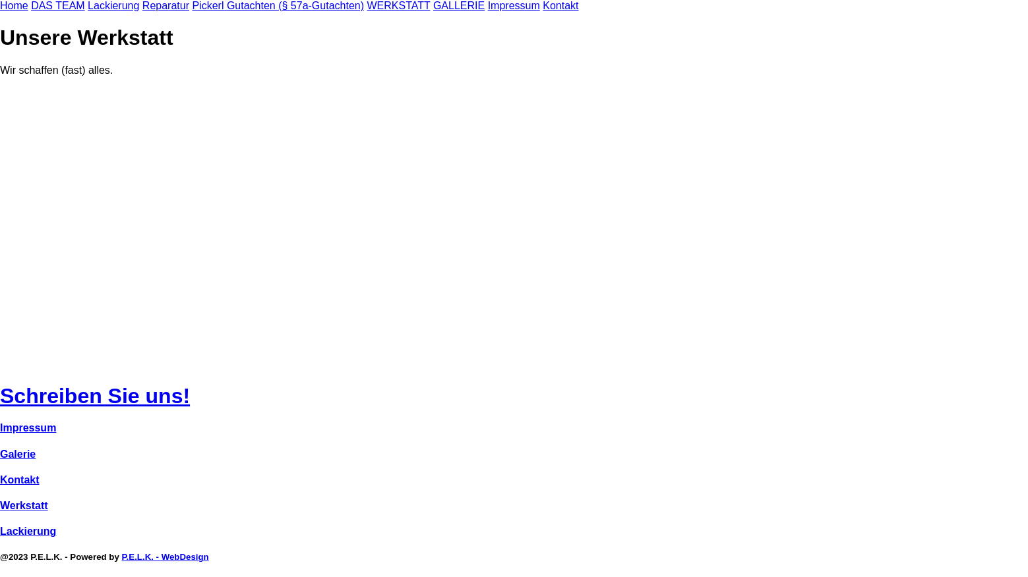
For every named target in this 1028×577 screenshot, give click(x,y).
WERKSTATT (398, 5)
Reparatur (165, 5)
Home (14, 5)
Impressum (514, 5)
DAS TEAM (58, 5)
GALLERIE (459, 5)
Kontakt (560, 5)
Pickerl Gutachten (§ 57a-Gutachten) (278, 5)
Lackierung (113, 5)
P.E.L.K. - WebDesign (164, 557)
